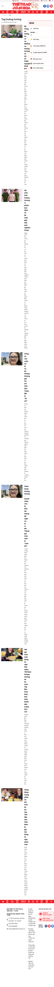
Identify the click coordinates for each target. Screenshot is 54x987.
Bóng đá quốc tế (23, 12)
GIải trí (37, 12)
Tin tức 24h (7, 11)
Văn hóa (29, 12)
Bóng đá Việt (17, 11)
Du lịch (33, 12)
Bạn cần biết (47, 11)
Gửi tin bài (44, 0)
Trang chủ (4, 15)
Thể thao (12, 12)
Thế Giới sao (41, 11)
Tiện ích (31, 23)
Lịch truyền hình (37, 63)
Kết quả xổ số (36, 59)
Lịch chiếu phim (36, 68)
